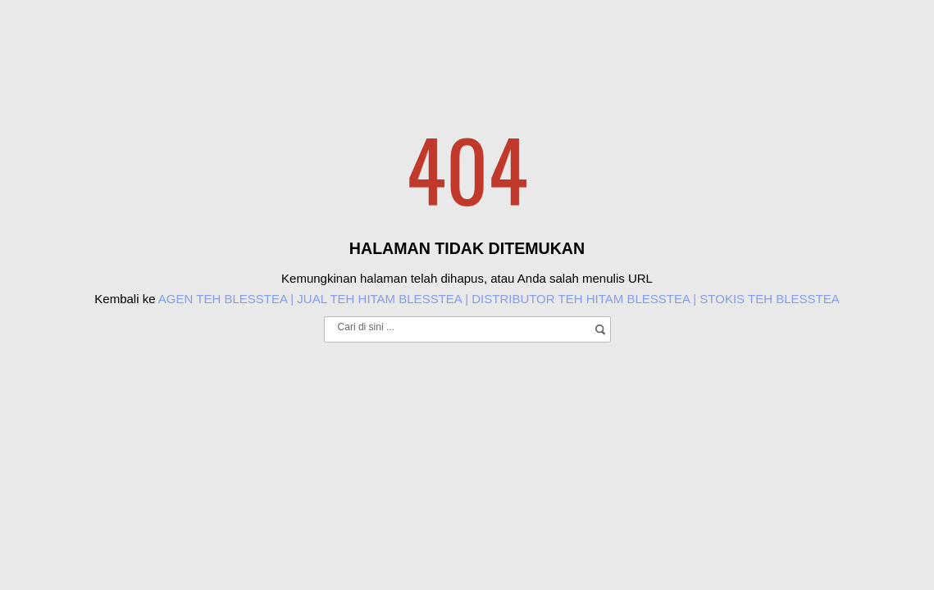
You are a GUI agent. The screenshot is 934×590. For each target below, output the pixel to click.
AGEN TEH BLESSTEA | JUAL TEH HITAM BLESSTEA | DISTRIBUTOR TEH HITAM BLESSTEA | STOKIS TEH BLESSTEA (499, 299)
